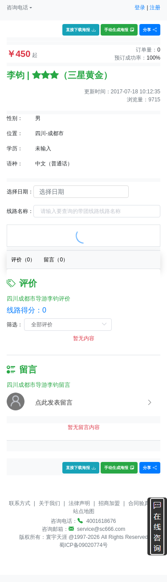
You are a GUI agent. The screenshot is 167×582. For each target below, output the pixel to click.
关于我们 (49, 503)
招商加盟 (109, 503)
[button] (19, 8)
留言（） (56, 260)
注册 (155, 7)
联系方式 (19, 503)
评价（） (23, 260)
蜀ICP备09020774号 (83, 545)
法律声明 (79, 503)
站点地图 (83, 511)
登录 (139, 7)
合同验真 (139, 503)
